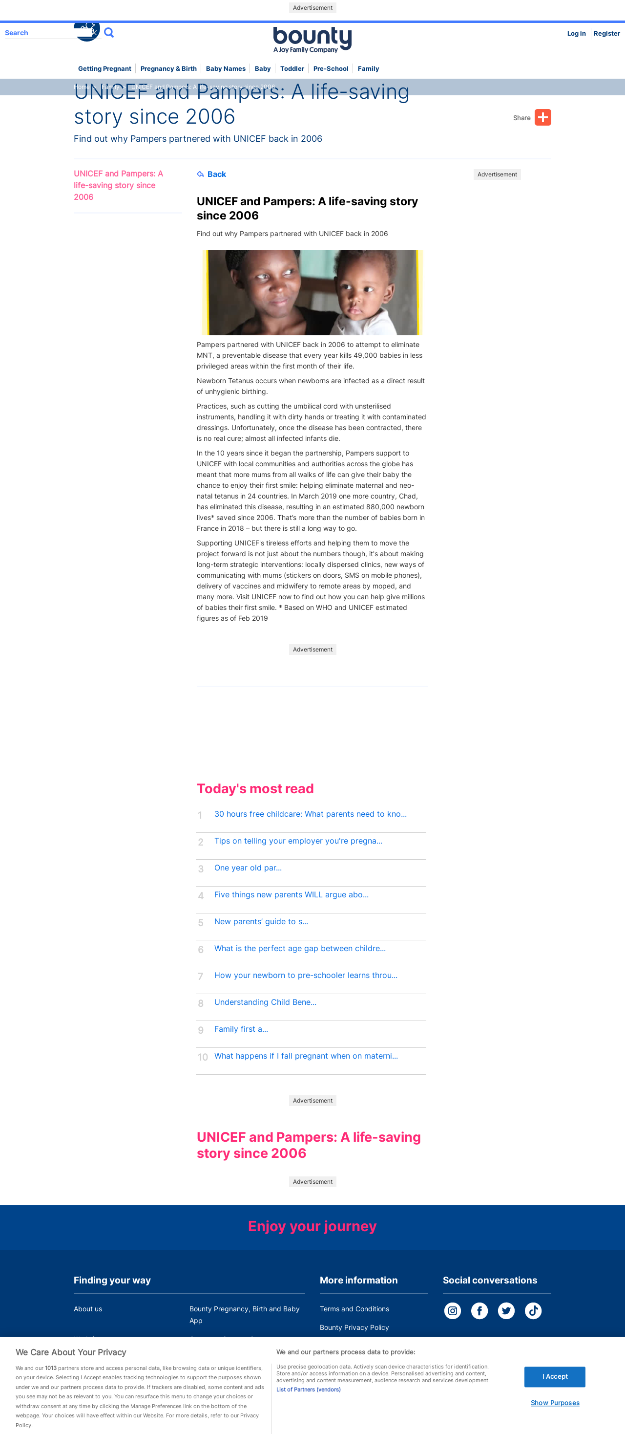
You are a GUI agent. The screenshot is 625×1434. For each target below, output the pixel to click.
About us (88, 1308)
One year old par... (248, 867)
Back (211, 174)
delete (94, 32)
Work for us (92, 1339)
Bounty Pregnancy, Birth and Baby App (244, 1314)
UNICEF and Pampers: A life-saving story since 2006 (118, 185)
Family (368, 68)
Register (607, 33)
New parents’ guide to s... (261, 921)
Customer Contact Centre (230, 1339)
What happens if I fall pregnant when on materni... (306, 1056)
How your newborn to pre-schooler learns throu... (305, 975)
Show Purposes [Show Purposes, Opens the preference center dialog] (555, 1409)
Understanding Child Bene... (265, 1002)
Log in (576, 33)
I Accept (555, 1384)
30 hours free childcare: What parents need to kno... (310, 814)
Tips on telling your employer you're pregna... (298, 841)
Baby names (226, 68)
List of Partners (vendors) (308, 1396)
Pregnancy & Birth (169, 68)
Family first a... (241, 1029)
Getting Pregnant (104, 68)
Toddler (292, 68)
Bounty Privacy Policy (354, 1327)
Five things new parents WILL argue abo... (291, 894)
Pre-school (331, 68)
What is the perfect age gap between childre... (300, 948)
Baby (263, 68)
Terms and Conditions (354, 1308)
